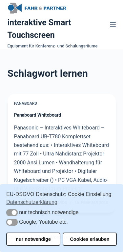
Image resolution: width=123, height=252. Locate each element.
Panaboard (25, 103)
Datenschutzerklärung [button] (31, 202)
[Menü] (113, 25)
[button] (12, 212)
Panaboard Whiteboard (37, 115)
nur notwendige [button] (33, 239)
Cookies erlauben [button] (89, 239)
